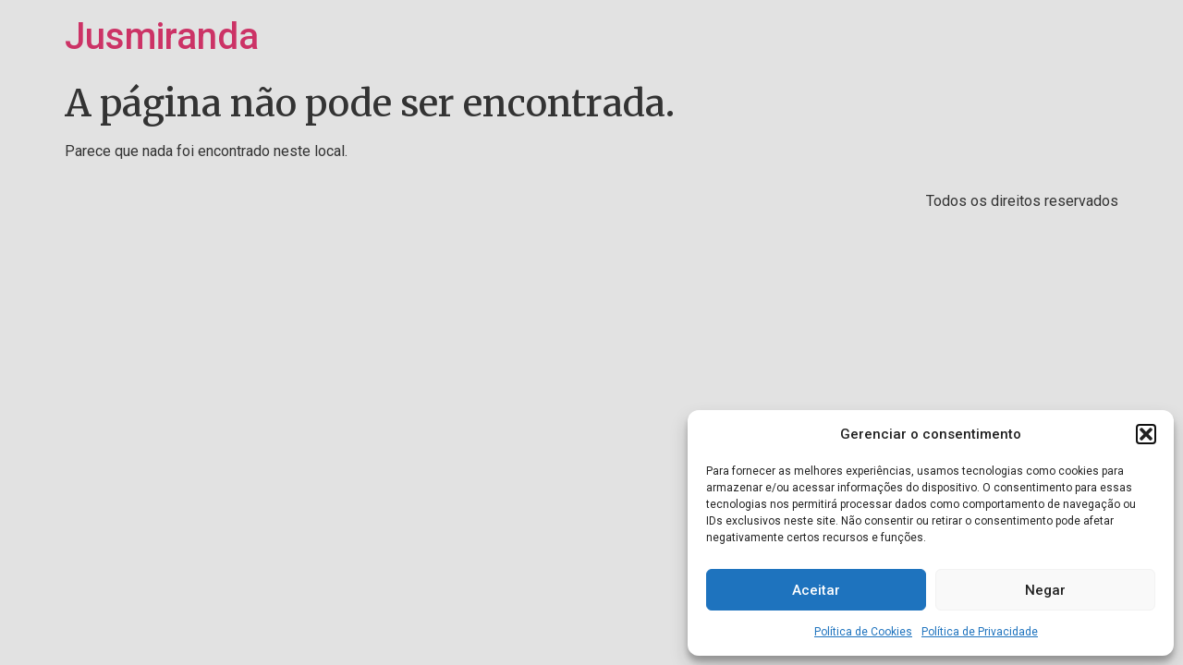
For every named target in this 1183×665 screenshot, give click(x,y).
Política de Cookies (863, 631)
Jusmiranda (162, 36)
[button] (1146, 434)
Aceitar (816, 590)
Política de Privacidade (979, 631)
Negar (1045, 590)
